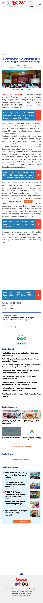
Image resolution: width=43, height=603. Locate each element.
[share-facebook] (18, 338)
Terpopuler (13, 7)
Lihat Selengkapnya (21, 521)
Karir (26, 589)
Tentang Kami (15, 591)
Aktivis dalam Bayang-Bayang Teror (11, 438)
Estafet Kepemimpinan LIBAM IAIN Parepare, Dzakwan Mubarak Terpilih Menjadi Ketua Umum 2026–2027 (18, 174)
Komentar (21, 343)
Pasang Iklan (33, 589)
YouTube (28, 584)
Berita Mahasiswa (32, 7)
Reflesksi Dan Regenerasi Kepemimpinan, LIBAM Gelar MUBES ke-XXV (18, 295)
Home (4, 7)
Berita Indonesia (9, 407)
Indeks (21, 7)
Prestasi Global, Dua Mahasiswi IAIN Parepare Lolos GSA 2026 (31, 438)
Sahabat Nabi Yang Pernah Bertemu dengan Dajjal (15, 503)
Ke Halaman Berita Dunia (21, 459)
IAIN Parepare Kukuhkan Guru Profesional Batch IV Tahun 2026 (15, 484)
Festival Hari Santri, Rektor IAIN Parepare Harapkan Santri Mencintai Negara (19, 319)
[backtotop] (21, 575)
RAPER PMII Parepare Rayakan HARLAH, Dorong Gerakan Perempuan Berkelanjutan (15, 494)
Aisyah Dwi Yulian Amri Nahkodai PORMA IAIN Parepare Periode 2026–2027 (18, 224)
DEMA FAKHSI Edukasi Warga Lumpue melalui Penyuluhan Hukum (16, 475)
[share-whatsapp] (21, 338)
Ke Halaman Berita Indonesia (21, 446)
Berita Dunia (7, 454)
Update (28, 201)
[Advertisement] (21, 30)
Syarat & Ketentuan (26, 591)
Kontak (29, 593)
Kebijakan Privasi (11, 589)
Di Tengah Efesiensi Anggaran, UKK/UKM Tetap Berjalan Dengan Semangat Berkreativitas (18, 115)
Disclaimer (21, 589)
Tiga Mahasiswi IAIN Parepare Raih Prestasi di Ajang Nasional (31, 421)
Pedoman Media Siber (18, 593)
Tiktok (24, 584)
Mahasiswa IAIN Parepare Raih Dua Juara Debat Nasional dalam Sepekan (11, 421)
